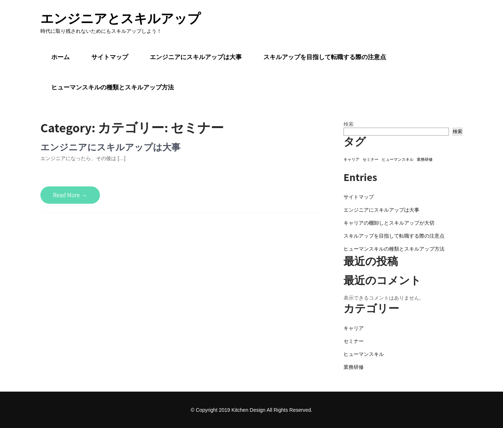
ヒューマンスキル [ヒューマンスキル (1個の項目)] (398, 159)
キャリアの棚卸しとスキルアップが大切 (389, 223)
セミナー (354, 341)
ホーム (60, 57)
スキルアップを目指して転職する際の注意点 (324, 57)
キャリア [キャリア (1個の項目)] (351, 159)
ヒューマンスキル (364, 354)
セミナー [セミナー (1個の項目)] (371, 159)
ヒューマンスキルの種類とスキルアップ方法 (112, 87)
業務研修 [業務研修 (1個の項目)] (425, 159)
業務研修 (354, 367)
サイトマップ (109, 57)
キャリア (354, 328)
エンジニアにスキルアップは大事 (196, 57)
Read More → (70, 195)
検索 (349, 124)
